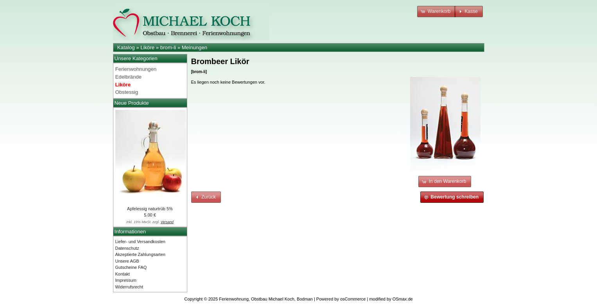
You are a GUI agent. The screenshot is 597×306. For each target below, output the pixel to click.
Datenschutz (127, 248)
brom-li (168, 47)
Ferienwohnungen (136, 69)
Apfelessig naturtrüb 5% (150, 208)
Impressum (125, 280)
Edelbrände (128, 77)
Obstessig (126, 92)
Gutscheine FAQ (131, 267)
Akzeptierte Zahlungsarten (140, 254)
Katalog (126, 47)
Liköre (147, 47)
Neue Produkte (132, 103)
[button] (436, 11)
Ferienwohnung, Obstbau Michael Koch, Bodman (266, 299)
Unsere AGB (127, 261)
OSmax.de (403, 299)
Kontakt (122, 274)
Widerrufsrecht (129, 287)
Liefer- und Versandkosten (140, 241)
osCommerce (353, 299)
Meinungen (194, 47)
